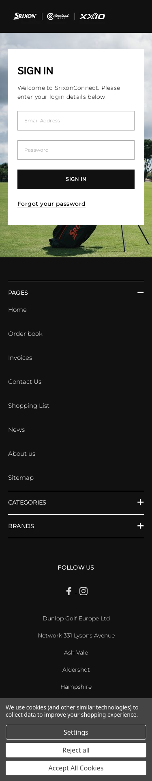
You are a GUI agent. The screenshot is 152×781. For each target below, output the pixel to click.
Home (17, 309)
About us (21, 453)
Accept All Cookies (76, 768)
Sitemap (21, 477)
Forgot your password (51, 203)
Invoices (20, 357)
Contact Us (24, 381)
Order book (25, 333)
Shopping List (28, 405)
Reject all (76, 750)
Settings (76, 732)
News (16, 429)
